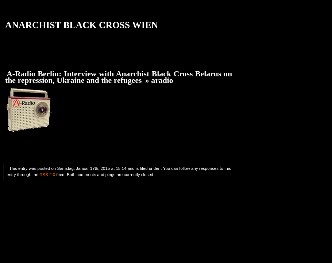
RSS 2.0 (47, 174)
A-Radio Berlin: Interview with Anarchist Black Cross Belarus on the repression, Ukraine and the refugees (118, 77)
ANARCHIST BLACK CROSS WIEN (81, 25)
